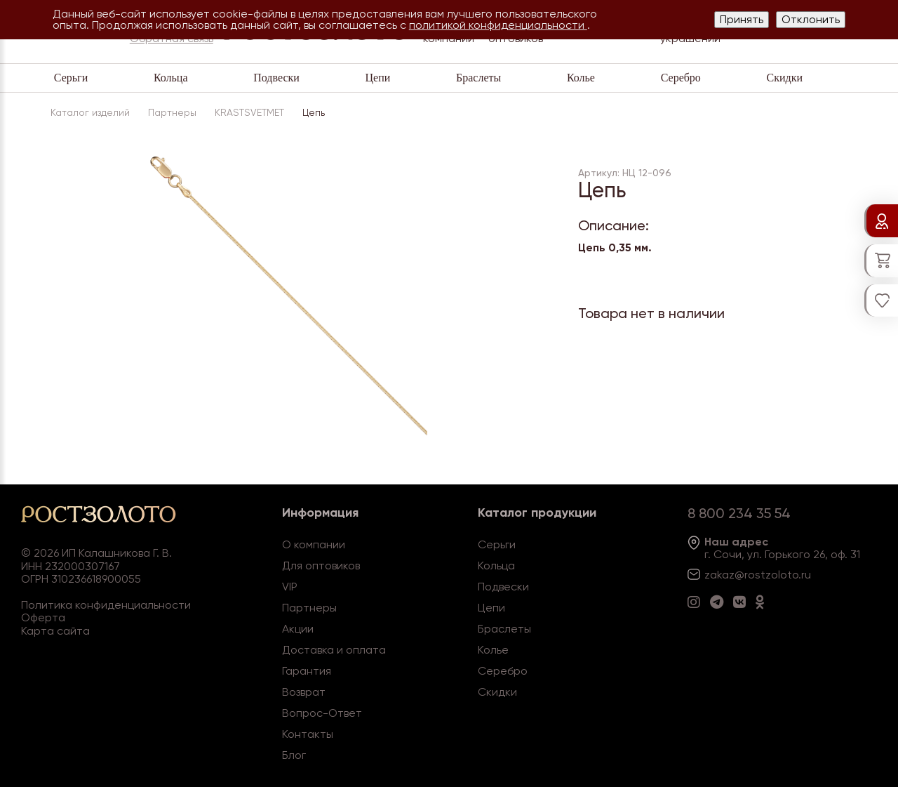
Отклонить (811, 19)
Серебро (681, 78)
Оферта (43, 617)
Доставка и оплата (334, 649)
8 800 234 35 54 (739, 513)
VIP (289, 586)
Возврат (304, 692)
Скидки (785, 78)
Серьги (71, 78)
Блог (294, 755)
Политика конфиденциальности (106, 604)
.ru (804, 574)
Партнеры (309, 607)
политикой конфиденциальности (498, 25)
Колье (581, 78)
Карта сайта (55, 630)
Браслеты (478, 78)
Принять (741, 19)
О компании (313, 544)
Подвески (276, 78)
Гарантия (306, 670)
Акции (298, 628)
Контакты (307, 734)
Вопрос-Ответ (322, 713)
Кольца (171, 78)
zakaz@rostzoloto (751, 574)
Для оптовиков (321, 565)
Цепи (378, 78)
